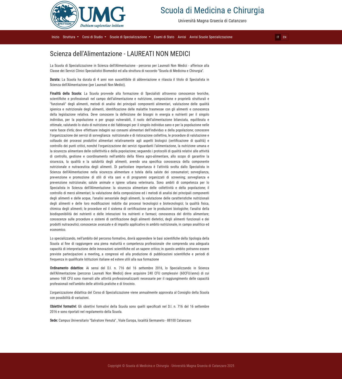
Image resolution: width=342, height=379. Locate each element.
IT (278, 37)
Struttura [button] (71, 36)
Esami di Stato (165, 36)
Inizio (56, 36)
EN (284, 37)
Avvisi (183, 36)
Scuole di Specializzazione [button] (131, 36)
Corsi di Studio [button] (95, 36)
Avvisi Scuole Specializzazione (212, 36)
